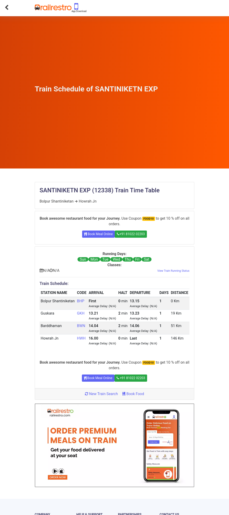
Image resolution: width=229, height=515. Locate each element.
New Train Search (101, 394)
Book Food (133, 394)
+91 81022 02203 (131, 234)
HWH (81, 338)
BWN (81, 326)
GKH (80, 313)
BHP (80, 301)
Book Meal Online (98, 234)
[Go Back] (6, 7)
